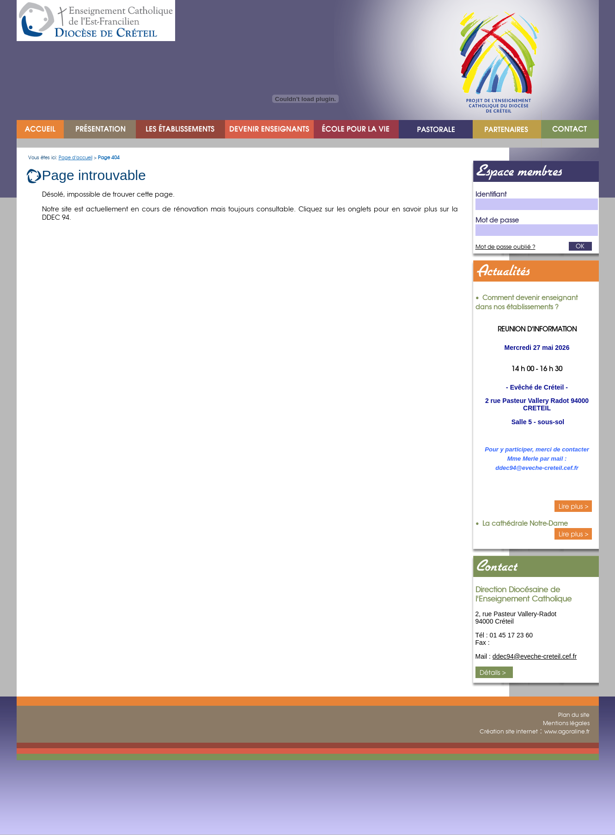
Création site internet (509, 731)
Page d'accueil (75, 158)
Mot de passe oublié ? (505, 246)
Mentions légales (566, 723)
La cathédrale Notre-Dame (525, 523)
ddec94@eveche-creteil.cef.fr (535, 656)
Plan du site (574, 714)
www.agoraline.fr (567, 731)
